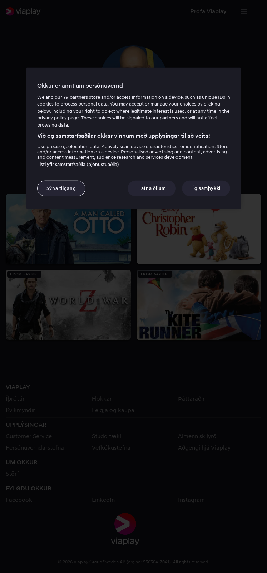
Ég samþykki (206, 188)
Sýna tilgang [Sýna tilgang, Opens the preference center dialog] (61, 188)
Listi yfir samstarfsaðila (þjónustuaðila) (78, 164)
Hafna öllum (151, 188)
